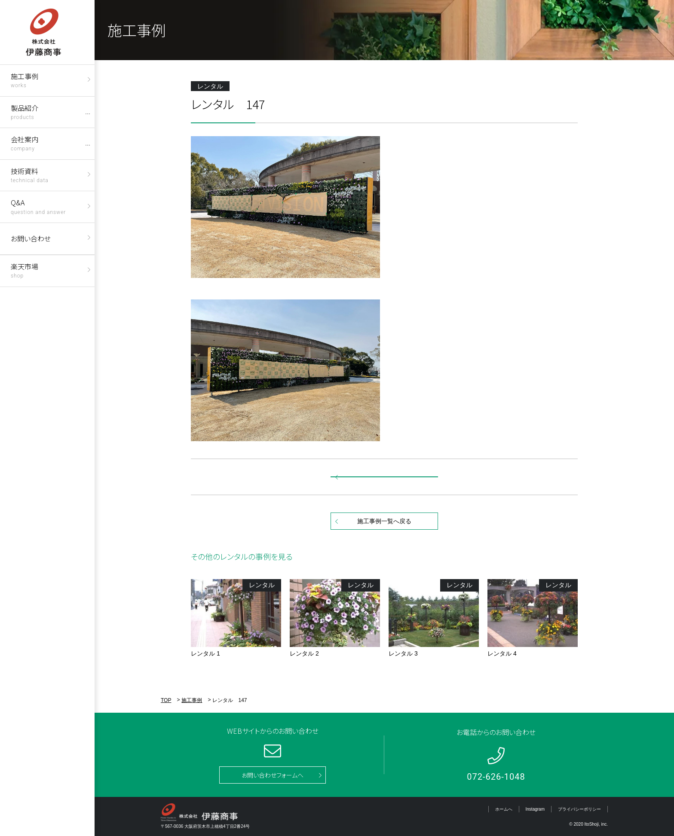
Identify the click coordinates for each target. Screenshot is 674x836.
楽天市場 (24, 270)
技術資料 (30, 174)
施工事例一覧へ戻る (384, 521)
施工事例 (24, 79)
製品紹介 (24, 111)
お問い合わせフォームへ (272, 775)
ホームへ (503, 809)
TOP (166, 700)
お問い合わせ (31, 238)
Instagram (535, 809)
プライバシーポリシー (579, 809)
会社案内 (24, 143)
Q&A (38, 206)
